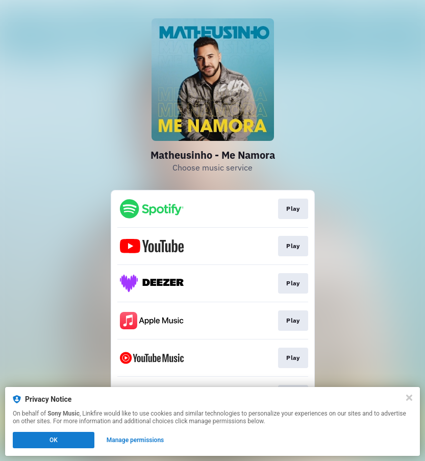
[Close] (409, 398)
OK (53, 440)
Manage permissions (135, 440)
